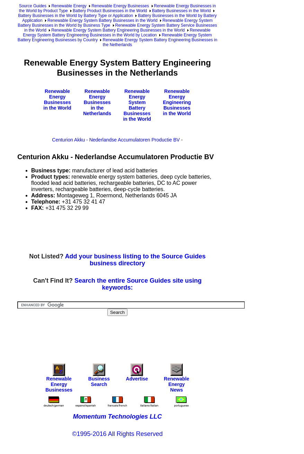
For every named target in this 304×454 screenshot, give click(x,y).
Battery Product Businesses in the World (110, 10)
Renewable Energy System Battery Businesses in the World (102, 20)
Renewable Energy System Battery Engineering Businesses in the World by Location (117, 32)
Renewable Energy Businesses (120, 5)
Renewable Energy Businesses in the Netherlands (97, 102)
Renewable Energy (68, 5)
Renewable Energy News (176, 380)
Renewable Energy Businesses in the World (57, 99)
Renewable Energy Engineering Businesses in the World (177, 102)
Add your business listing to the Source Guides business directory (135, 260)
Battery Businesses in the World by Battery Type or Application (75, 15)
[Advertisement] (143, 232)
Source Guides (32, 5)
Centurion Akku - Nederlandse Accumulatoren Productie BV (116, 140)
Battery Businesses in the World (181, 10)
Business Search (99, 377)
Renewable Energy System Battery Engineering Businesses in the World (118, 30)
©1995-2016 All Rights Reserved (117, 433)
